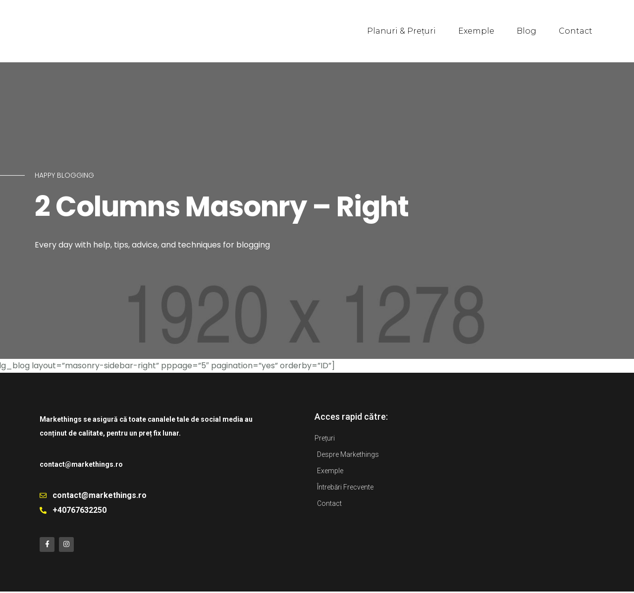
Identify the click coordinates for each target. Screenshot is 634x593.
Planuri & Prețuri (401, 31)
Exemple (476, 31)
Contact (575, 31)
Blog (526, 31)
